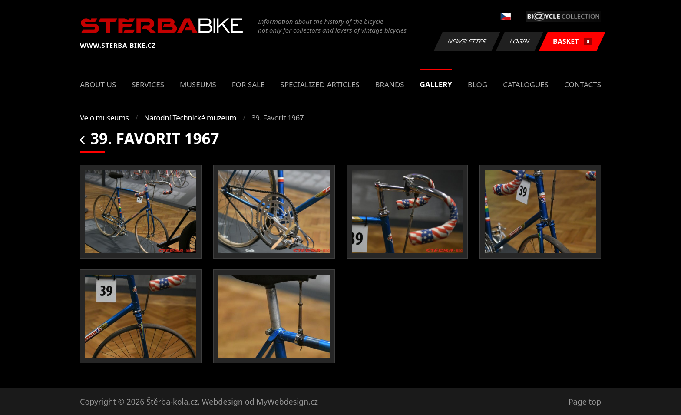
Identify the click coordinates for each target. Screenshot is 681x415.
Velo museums (104, 118)
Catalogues (526, 85)
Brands (389, 85)
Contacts (582, 85)
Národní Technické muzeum (190, 118)
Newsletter (467, 41)
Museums (198, 85)
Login (520, 41)
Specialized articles (319, 85)
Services (148, 85)
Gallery (436, 85)
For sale (248, 85)
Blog (477, 85)
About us (98, 85)
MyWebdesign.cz (287, 401)
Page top (585, 401)
